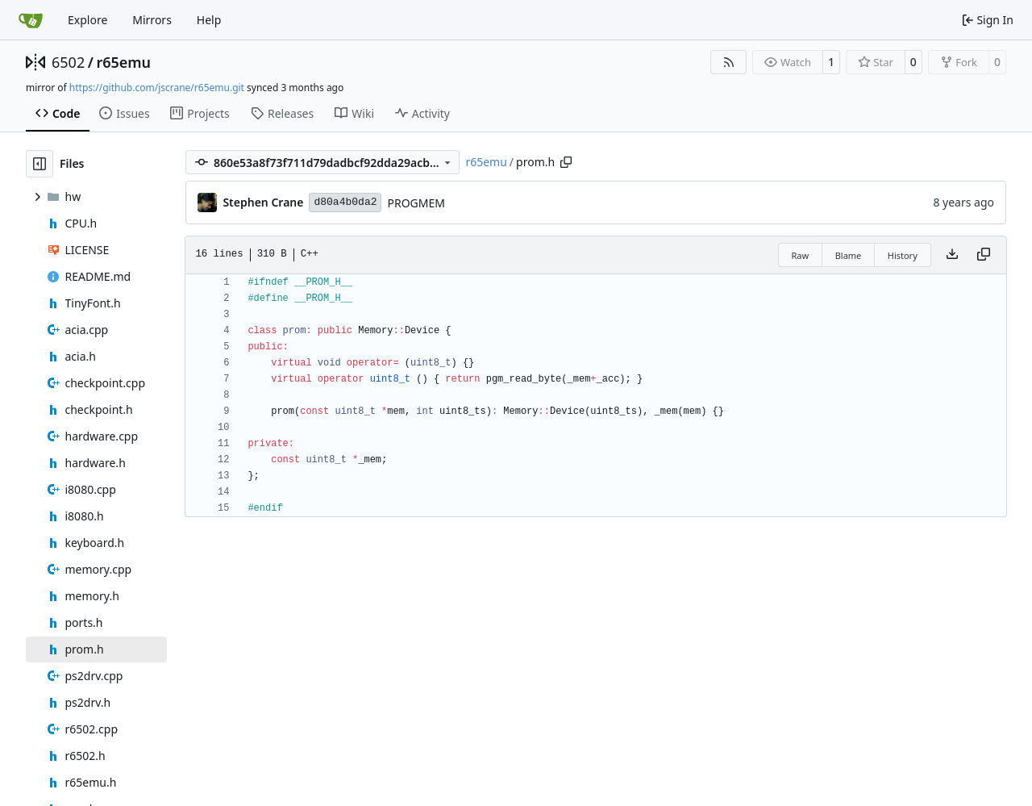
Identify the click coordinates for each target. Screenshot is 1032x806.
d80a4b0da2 (345, 202)
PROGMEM (415, 203)
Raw (800, 255)
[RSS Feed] (728, 62)
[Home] (30, 20)
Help (209, 19)
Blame (848, 255)
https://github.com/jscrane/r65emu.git (156, 87)
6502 (68, 62)
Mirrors (152, 19)
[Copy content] (984, 255)
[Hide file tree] (39, 163)
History (903, 255)
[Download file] (952, 255)
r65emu (123, 62)
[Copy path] (566, 162)
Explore (87, 19)
